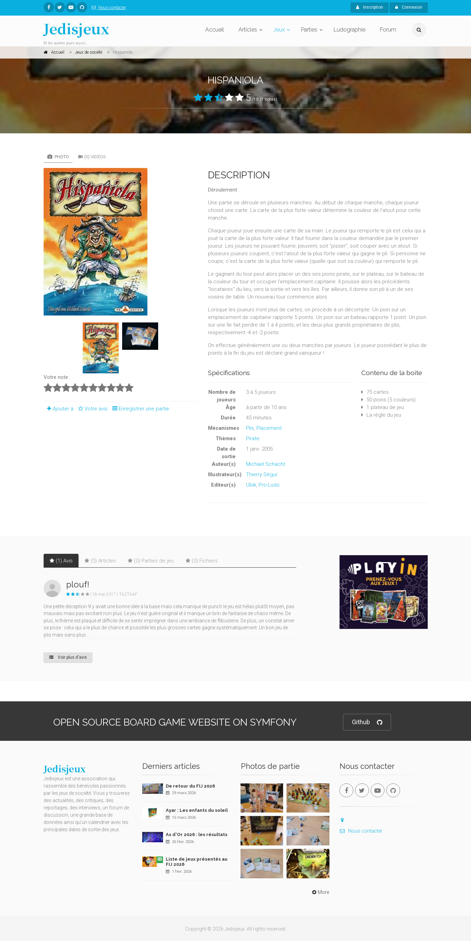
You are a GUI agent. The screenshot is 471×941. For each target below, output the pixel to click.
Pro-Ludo (269, 485)
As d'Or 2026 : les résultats (196, 834)
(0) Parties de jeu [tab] (151, 561)
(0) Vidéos (92, 156)
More (320, 892)
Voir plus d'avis (68, 657)
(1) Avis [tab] (61, 561)
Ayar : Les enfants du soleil (197, 810)
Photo (58, 156)
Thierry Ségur (262, 474)
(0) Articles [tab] (100, 561)
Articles (247, 29)
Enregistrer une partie (139, 409)
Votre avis (92, 409)
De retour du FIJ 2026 (190, 786)
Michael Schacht (265, 464)
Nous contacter (107, 7)
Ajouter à (58, 409)
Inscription (369, 7)
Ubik (251, 485)
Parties (309, 29)
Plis (250, 428)
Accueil (214, 29)
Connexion (408, 7)
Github (367, 722)
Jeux (279, 29)
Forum (388, 29)
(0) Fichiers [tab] (201, 561)
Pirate (253, 438)
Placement (269, 428)
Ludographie (349, 29)
